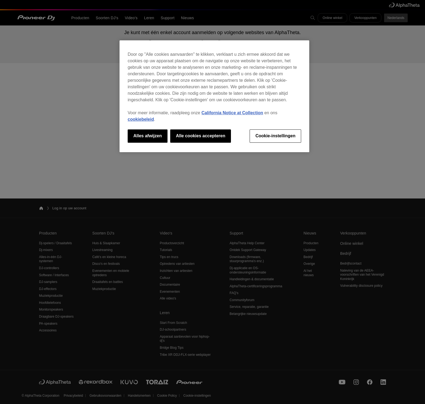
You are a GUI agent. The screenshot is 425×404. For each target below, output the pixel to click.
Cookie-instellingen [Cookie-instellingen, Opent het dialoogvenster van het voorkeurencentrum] (275, 135)
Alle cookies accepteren (200, 135)
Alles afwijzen (147, 135)
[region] (214, 96)
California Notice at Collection (232, 112)
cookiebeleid (141, 119)
